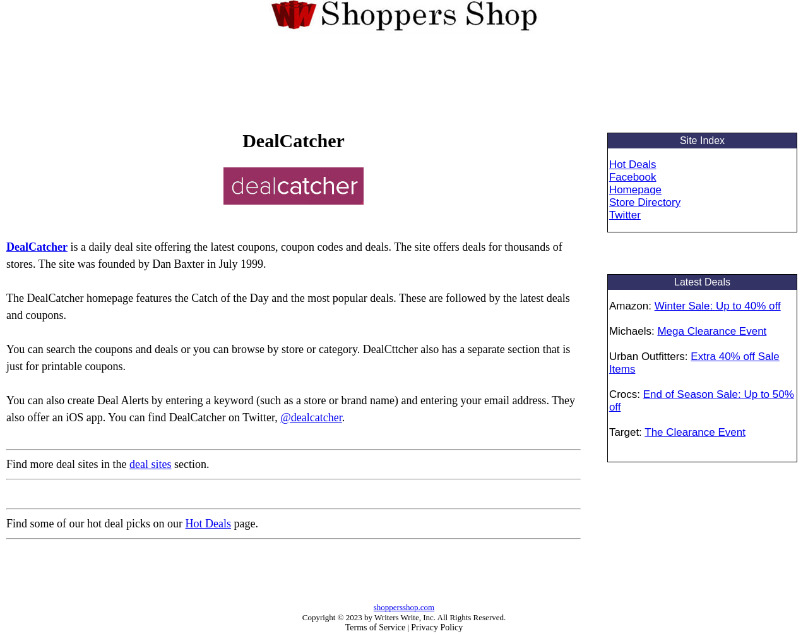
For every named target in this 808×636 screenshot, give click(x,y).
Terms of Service (375, 627)
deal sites (150, 464)
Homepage (635, 190)
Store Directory (644, 202)
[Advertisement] (404, 79)
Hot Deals (207, 523)
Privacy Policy (437, 627)
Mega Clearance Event (711, 331)
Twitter (625, 215)
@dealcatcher (311, 417)
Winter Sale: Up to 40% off (718, 306)
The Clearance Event (695, 432)
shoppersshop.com (404, 607)
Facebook (632, 177)
